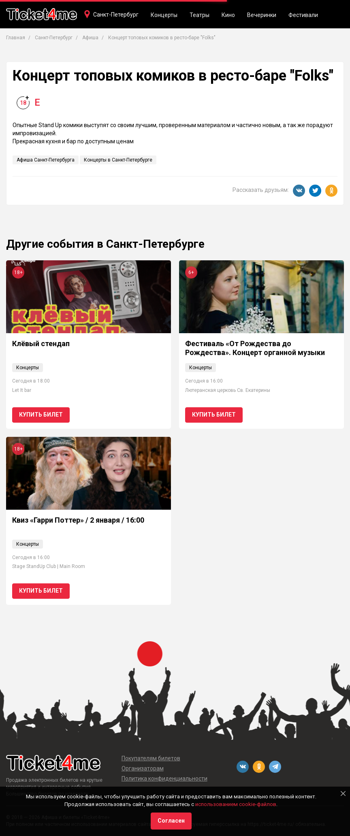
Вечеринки (261, 15)
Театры (199, 15)
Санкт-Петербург (116, 14)
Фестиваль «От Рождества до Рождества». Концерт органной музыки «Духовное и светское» (255, 352)
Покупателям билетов (151, 758)
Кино (228, 15)
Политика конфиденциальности (164, 778)
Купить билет (41, 414)
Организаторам (143, 768)
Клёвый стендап (41, 343)
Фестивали (303, 15)
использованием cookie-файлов (235, 804)
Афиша (90, 37)
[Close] (343, 793)
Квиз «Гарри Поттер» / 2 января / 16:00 (78, 520)
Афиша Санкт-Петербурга (46, 160)
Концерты (164, 15)
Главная (15, 37)
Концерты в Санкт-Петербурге (118, 160)
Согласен (171, 820)
